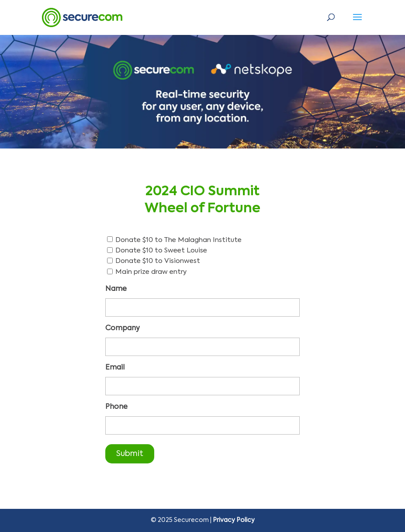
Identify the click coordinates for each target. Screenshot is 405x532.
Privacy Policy (234, 520)
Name (116, 289)
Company (122, 328)
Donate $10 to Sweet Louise (161, 250)
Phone (116, 407)
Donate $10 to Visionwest (157, 261)
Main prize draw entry (151, 272)
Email (115, 367)
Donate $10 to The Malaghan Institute (178, 240)
